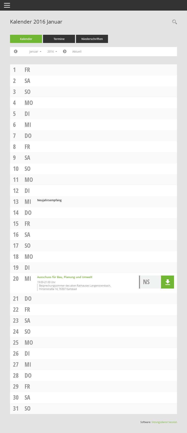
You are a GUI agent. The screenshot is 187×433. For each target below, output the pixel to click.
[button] (167, 282)
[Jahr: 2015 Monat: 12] (15, 51)
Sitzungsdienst (164, 422)
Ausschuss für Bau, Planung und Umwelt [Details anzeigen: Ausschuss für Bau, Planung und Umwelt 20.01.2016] (64, 277)
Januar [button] (35, 51)
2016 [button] (52, 51)
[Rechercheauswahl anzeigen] (173, 22)
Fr (27, 70)
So (28, 92)
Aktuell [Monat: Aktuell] (77, 51)
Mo (29, 103)
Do (28, 135)
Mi (28, 124)
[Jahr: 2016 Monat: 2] (64, 51)
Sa (27, 81)
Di (27, 113)
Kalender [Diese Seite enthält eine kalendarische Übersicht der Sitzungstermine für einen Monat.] (26, 39)
